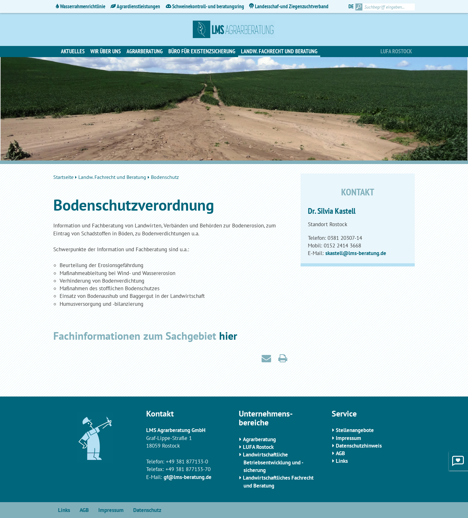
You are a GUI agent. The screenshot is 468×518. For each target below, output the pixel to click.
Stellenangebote (355, 430)
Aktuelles (73, 51)
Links (342, 460)
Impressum (348, 438)
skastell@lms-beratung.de (355, 253)
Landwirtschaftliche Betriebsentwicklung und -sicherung (273, 462)
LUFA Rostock (258, 446)
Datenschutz (147, 510)
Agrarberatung (145, 51)
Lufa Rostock (396, 51)
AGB (340, 453)
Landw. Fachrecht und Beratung (279, 51)
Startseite (63, 177)
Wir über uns (105, 51)
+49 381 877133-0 (187, 461)
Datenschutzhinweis (359, 445)
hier (228, 336)
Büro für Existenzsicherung (201, 51)
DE (351, 6)
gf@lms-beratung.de (187, 477)
